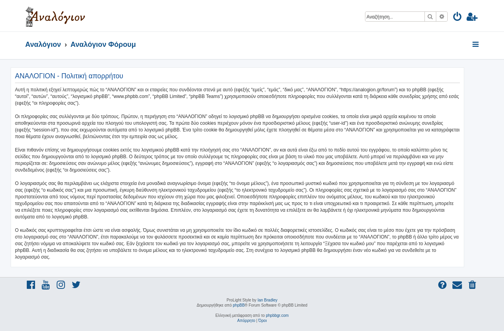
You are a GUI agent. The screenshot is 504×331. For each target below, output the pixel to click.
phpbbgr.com (277, 315)
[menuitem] (458, 18)
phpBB (239, 305)
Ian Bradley (268, 300)
